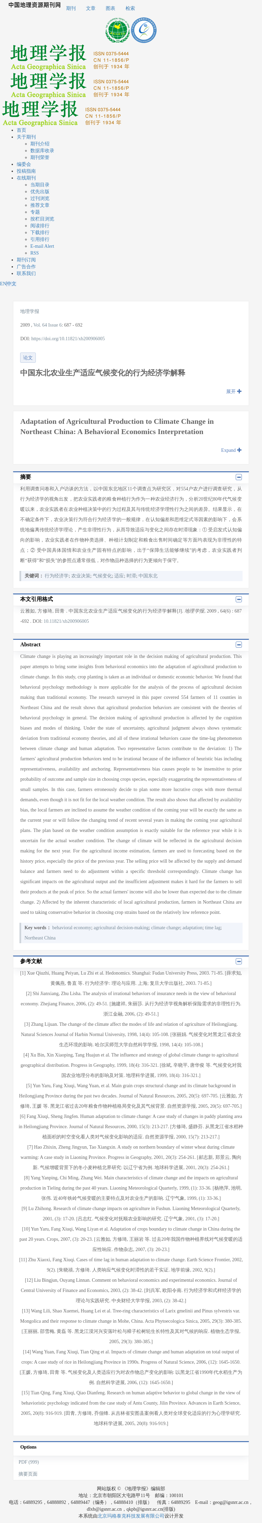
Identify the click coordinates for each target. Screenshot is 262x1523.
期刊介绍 (39, 143)
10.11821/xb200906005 (66, 621)
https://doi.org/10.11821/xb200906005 (68, 338)
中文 (11, 283)
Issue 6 (54, 325)
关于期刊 (26, 137)
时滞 (131, 575)
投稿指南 (26, 171)
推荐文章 (39, 205)
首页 (21, 130)
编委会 (24, 164)
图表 (110, 8)
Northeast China (40, 937)
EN (3, 283)
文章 (91, 8)
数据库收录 (42, 150)
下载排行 (39, 232)
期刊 (71, 8)
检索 (130, 8)
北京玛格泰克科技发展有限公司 (131, 1516)
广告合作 (26, 266)
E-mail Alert (42, 246)
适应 (119, 575)
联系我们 (26, 273)
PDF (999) (28, 1462)
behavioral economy (71, 927)
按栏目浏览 (42, 218)
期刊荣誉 (39, 157)
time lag (213, 927)
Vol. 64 (40, 325)
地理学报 (29, 311)
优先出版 (39, 191)
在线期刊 (26, 178)
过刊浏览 (39, 198)
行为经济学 (57, 575)
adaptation (192, 927)
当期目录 (39, 184)
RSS (34, 253)
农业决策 (80, 575)
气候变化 (102, 575)
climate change (165, 927)
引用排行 (39, 239)
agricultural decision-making (121, 927)
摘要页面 (28, 1474)
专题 (35, 212)
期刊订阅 (26, 259)
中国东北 (148, 575)
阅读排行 (39, 225)
